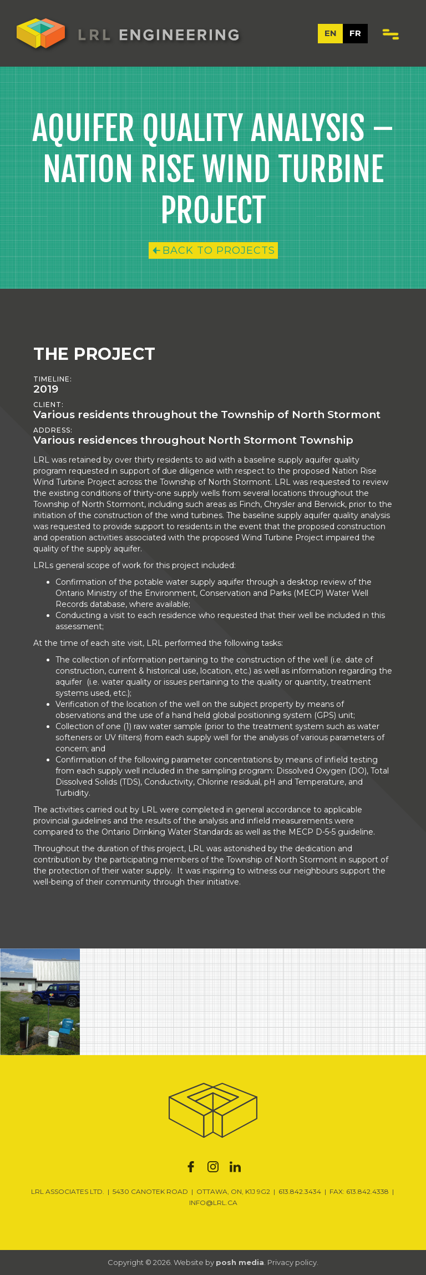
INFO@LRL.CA (213, 1202)
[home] (128, 33)
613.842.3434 (299, 1191)
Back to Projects (219, 250)
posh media (240, 1262)
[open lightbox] (40, 1001)
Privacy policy (292, 1262)
